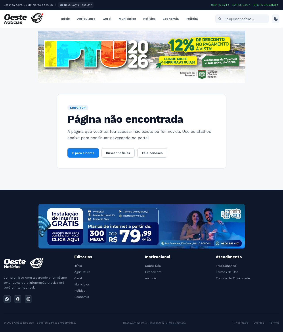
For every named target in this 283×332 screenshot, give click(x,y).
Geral (107, 18)
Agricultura (86, 18)
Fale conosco (152, 153)
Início (65, 18)
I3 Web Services (175, 323)
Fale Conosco (226, 266)
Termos (274, 322)
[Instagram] (28, 299)
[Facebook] (17, 299)
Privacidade (240, 322)
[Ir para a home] (24, 19)
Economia (171, 18)
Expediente (153, 272)
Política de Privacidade (233, 278)
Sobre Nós (153, 266)
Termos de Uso (227, 272)
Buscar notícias (118, 153)
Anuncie (151, 278)
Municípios (127, 18)
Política (149, 18)
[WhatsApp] (7, 299)
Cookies (258, 322)
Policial (192, 18)
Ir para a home (83, 153)
